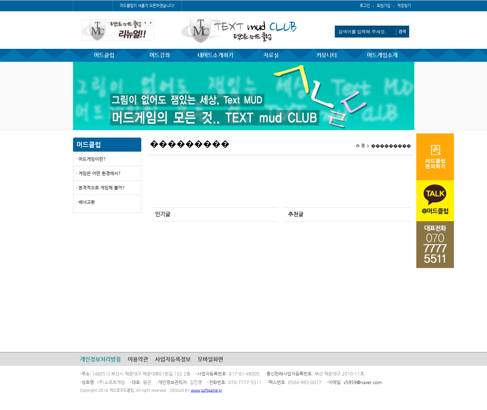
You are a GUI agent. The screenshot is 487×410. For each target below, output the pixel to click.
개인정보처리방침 (100, 359)
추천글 (295, 214)
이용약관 (138, 359)
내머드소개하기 (215, 55)
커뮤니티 (326, 55)
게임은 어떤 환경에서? (99, 173)
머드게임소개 (382, 55)
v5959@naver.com (363, 382)
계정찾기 (404, 5)
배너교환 (86, 201)
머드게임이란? (91, 158)
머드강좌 (159, 55)
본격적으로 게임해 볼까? (101, 187)
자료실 (271, 55)
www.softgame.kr (206, 390)
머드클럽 (104, 55)
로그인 (365, 5)
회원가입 (383, 5)
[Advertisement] (107, 267)
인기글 (162, 214)
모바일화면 (210, 359)
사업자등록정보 (173, 359)
